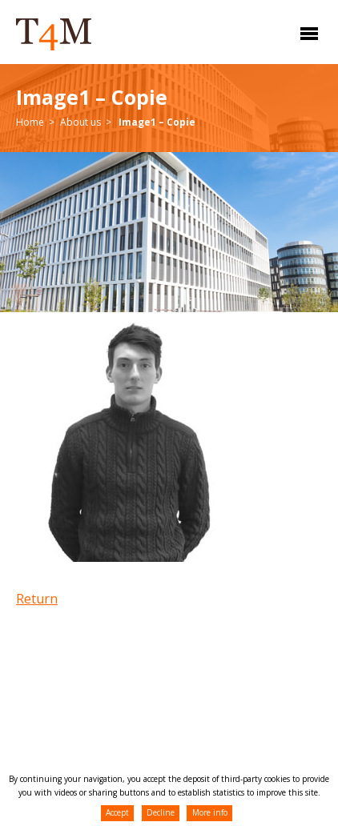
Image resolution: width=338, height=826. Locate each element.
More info (209, 812)
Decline (161, 812)
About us (80, 122)
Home (30, 122)
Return (37, 598)
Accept (117, 812)
